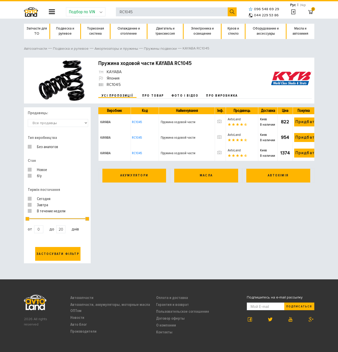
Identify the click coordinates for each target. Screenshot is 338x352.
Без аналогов (47, 146)
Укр (303, 5)
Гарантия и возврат (172, 304)
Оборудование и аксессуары (266, 31)
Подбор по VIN (86, 12)
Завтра (42, 204)
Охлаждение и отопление (128, 31)
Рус (293, 5)
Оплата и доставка (172, 297)
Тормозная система (95, 31)
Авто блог (78, 324)
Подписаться (299, 306)
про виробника (222, 96)
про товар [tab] (153, 96)
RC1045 (137, 122)
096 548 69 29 (264, 9)
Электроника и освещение (202, 31)
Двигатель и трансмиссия (165, 31)
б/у (39, 175)
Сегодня (43, 198)
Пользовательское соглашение (182, 311)
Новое (42, 169)
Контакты (164, 332)
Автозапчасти (81, 297)
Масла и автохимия (300, 31)
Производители (83, 331)
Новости (77, 317)
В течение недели (51, 211)
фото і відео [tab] (185, 96)
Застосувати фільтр (57, 254)
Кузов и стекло (233, 31)
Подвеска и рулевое (65, 31)
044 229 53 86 (264, 15)
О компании (166, 325)
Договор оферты (170, 318)
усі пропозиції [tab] (117, 96)
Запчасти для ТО (36, 31)
